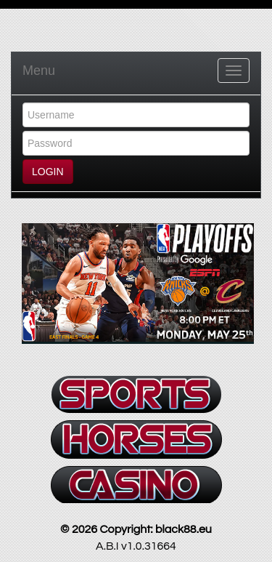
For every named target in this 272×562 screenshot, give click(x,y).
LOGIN (48, 171)
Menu (38, 70)
